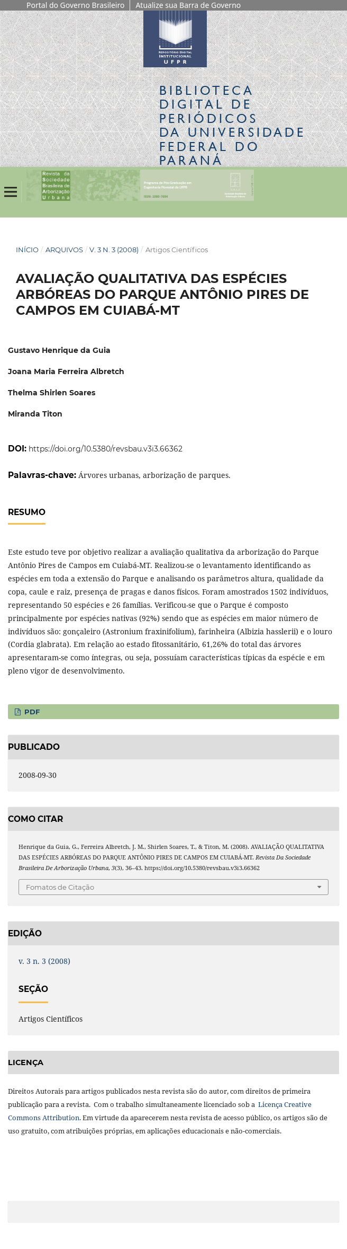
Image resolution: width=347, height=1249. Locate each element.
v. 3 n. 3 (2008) (114, 249)
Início (27, 249)
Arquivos (64, 249)
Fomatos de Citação (60, 887)
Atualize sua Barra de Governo (188, 5)
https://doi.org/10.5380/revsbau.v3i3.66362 (105, 449)
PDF (31, 711)
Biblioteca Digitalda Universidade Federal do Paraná (232, 125)
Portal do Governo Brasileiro (75, 5)
